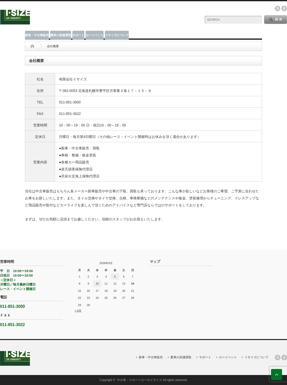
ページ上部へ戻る (276, 374)
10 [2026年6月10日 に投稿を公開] (97, 283)
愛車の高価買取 (60, 35)
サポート (78, 35)
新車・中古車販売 (37, 35)
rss (277, 8)
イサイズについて (117, 35)
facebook (284, 8)
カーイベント (95, 35)
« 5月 (78, 310)
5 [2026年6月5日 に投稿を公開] (115, 276)
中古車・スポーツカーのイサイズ (139, 380)
